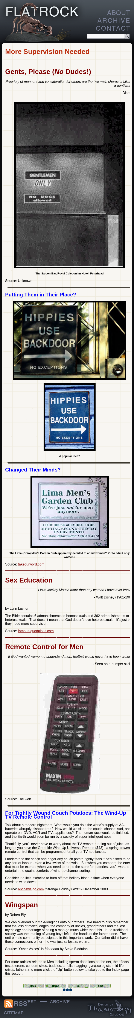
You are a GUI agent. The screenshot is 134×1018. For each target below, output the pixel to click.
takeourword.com (31, 564)
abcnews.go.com (31, 889)
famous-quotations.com (36, 631)
